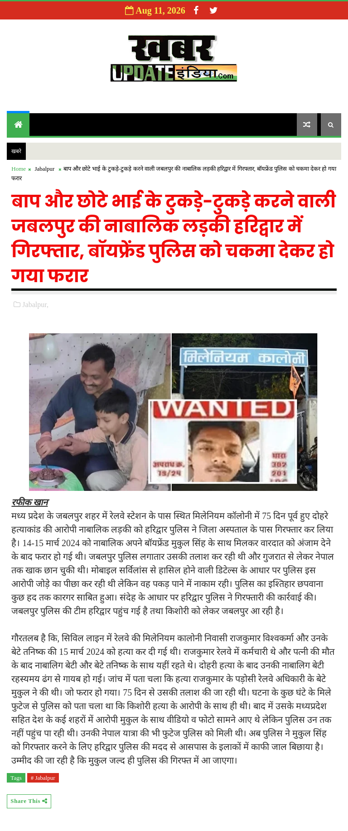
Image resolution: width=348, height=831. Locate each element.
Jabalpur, (35, 304)
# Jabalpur (43, 777)
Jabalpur (44, 168)
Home (18, 168)
